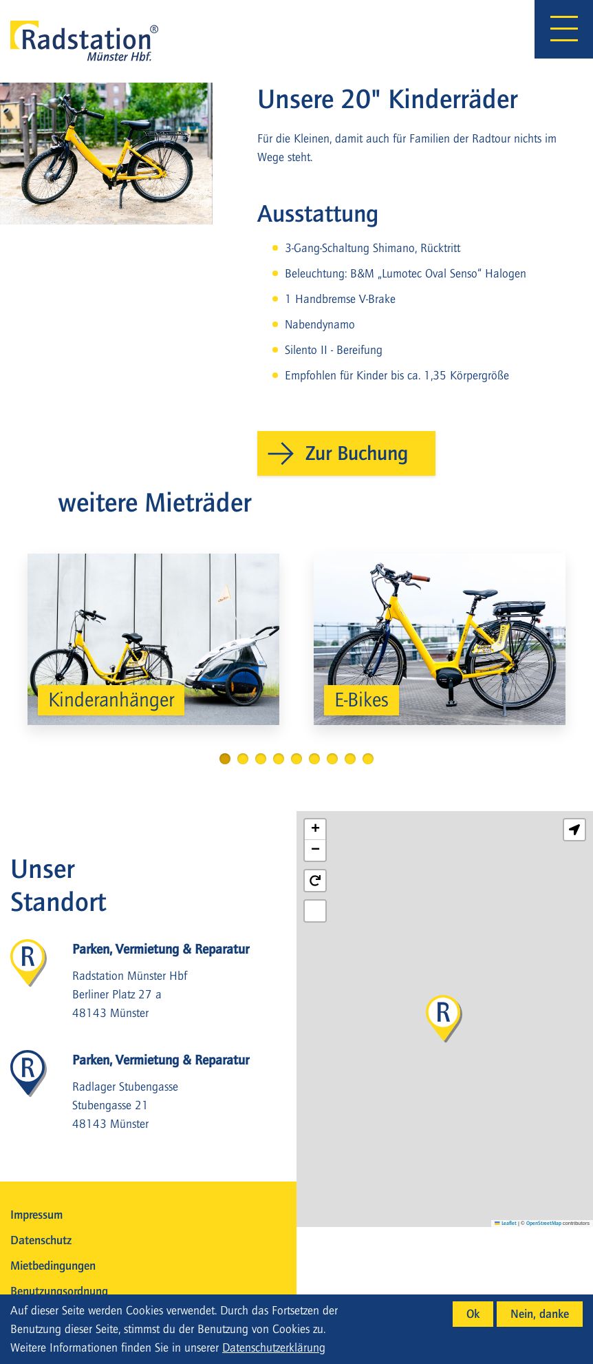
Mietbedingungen (53, 1266)
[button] (444, 1019)
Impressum (36, 1215)
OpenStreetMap (543, 1223)
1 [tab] (224, 758)
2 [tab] (242, 758)
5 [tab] (296, 758)
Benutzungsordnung (59, 1291)
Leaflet (506, 1223)
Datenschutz (41, 1240)
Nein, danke (539, 1314)
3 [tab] (260, 758)
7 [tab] (332, 758)
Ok (472, 1314)
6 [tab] (314, 758)
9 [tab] (368, 758)
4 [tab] (278, 758)
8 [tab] (350, 758)
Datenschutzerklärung (273, 1348)
